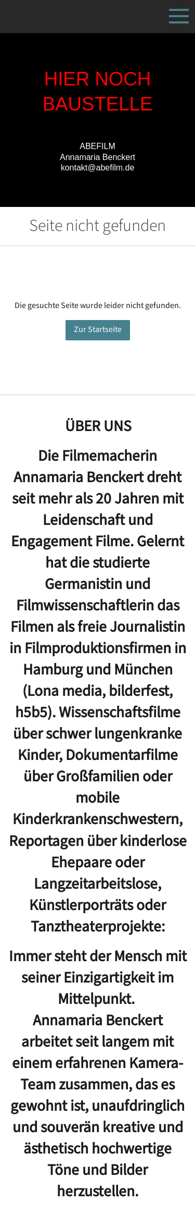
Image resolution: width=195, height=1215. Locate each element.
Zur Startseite (98, 329)
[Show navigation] (179, 16)
